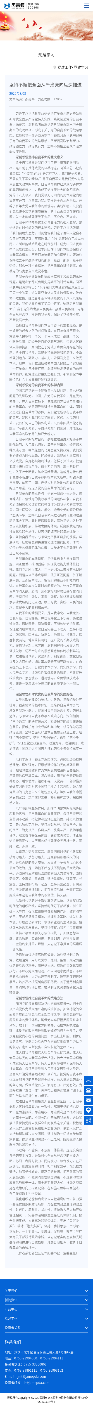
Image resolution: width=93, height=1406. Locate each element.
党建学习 (81, 67)
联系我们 (13, 1342)
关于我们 (11, 1290)
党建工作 (64, 67)
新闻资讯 (11, 1300)
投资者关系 (13, 1327)
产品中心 (11, 1309)
